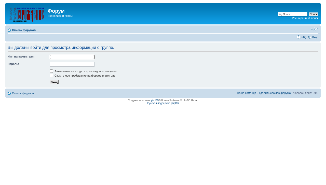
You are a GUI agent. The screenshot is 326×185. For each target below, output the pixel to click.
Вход (315, 37)
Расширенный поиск (305, 18)
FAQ (303, 37)
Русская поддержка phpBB (163, 103)
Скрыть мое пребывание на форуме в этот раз (82, 75)
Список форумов (24, 30)
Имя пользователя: (21, 56)
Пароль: (13, 63)
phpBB (155, 100)
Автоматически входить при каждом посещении (83, 71)
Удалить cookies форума (275, 92)
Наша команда (246, 92)
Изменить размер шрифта (314, 29)
